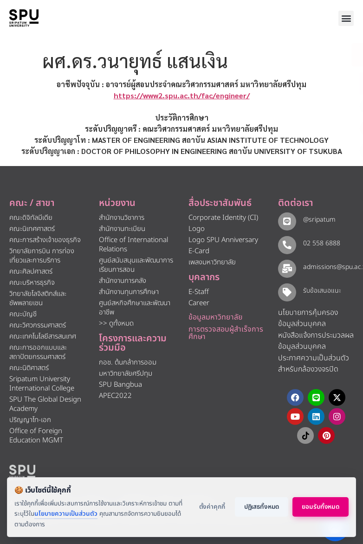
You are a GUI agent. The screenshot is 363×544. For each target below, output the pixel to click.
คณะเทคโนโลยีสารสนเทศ (42, 336)
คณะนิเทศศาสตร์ (32, 229)
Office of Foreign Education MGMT (36, 436)
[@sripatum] (286, 221)
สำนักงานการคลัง (122, 280)
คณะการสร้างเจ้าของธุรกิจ (45, 240)
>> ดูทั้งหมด (116, 323)
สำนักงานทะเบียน (122, 229)
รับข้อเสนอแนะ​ (321, 290)
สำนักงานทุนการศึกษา (129, 292)
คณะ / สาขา (31, 203)
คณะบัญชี (23, 314)
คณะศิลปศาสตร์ (30, 271)
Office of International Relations (133, 245)
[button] (346, 18)
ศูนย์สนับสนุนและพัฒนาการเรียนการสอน (136, 265)
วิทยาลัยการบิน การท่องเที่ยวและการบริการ (41, 256)
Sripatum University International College (41, 384)
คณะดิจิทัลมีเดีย (30, 217)
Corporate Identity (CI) (223, 217)
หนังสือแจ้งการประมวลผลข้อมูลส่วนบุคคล (316, 341)
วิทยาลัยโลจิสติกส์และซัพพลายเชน (37, 298)
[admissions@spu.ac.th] (286, 268)
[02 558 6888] (286, 244)
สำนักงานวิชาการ (121, 217)
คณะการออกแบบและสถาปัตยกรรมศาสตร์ (38, 352)
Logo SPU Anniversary (223, 240)
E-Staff (198, 292)
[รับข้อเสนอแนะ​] (286, 292)
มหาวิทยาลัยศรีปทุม (125, 373)
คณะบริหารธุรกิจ (32, 282)
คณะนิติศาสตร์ (29, 368)
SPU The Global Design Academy (45, 404)
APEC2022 (115, 395)
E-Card (198, 251)
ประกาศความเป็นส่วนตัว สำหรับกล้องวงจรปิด (313, 363)
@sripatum (318, 219)
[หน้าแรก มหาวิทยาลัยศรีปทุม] (22, 472)
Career (198, 303)
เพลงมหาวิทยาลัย (212, 262)
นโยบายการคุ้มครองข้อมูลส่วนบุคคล (308, 318)
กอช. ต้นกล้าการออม (127, 362)
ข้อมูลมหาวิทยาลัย (215, 317)
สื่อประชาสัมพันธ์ (220, 203)
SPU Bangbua (120, 384)
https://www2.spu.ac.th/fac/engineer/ (182, 95)
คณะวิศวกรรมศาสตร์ (37, 325)
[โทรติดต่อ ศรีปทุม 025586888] (314, 83)
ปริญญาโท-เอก (30, 420)
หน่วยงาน (117, 203)
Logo (196, 229)
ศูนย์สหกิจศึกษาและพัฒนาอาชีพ (134, 308)
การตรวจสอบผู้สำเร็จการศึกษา (225, 333)
